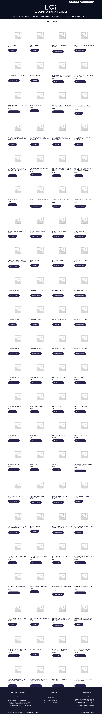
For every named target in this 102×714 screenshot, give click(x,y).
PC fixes (15, 16)
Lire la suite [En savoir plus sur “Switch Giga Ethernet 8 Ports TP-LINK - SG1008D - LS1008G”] (12, 236)
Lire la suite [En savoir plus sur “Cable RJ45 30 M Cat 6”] (12, 324)
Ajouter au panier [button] (58, 51)
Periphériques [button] (56, 16)
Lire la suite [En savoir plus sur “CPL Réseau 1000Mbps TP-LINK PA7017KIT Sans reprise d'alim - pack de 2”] (12, 144)
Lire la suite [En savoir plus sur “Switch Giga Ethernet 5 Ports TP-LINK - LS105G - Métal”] (56, 206)
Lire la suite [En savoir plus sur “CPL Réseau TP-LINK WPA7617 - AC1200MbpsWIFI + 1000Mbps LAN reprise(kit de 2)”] (56, 144)
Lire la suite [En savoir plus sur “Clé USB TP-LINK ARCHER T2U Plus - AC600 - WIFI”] (78, 532)
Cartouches (76, 16)
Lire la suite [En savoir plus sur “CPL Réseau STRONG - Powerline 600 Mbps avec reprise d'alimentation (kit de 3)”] (78, 175)
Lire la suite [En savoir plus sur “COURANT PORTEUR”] (34, 110)
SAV (84, 16)
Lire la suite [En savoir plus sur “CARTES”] (56, 469)
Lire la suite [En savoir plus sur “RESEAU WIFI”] (34, 469)
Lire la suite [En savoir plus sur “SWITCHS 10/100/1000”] (12, 204)
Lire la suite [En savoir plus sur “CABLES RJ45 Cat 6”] (34, 265)
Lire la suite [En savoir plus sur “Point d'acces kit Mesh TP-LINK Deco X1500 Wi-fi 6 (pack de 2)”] (78, 624)
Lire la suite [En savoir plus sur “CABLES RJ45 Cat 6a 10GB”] (56, 324)
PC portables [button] (25, 16)
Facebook (91, 705)
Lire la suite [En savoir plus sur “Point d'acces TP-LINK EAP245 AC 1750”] (34, 624)
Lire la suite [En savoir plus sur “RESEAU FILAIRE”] (12, 50)
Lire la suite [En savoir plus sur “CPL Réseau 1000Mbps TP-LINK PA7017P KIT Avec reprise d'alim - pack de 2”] (34, 144)
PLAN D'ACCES (54, 705)
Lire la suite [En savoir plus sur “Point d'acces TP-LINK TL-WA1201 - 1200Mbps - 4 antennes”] (12, 624)
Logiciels (66, 16)
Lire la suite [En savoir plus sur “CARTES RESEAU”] (34, 50)
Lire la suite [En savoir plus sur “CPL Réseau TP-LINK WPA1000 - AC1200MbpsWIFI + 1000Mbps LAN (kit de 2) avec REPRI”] (12, 175)
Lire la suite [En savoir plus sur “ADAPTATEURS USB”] (34, 80)
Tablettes (35, 16)
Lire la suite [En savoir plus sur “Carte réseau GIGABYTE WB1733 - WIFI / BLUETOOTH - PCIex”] (78, 501)
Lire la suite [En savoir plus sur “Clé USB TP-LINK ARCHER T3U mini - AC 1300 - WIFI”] (12, 562)
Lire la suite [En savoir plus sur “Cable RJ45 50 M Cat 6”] (34, 324)
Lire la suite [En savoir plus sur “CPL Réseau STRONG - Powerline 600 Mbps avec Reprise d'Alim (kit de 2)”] (56, 175)
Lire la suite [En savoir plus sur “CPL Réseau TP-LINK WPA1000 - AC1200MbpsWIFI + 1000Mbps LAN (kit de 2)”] (78, 144)
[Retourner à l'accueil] (51, 9)
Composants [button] (45, 16)
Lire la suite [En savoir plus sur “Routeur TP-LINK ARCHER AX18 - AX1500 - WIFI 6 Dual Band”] (12, 686)
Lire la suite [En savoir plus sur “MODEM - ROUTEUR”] (34, 654)
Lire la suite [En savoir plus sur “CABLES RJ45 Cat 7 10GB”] (34, 411)
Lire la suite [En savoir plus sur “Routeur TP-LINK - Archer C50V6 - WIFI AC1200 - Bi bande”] (56, 655)
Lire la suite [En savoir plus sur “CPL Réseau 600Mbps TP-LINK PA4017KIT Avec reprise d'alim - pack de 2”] (78, 113)
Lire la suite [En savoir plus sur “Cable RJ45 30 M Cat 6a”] (12, 411)
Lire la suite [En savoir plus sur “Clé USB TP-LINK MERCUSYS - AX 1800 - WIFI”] (56, 562)
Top (99, 711)
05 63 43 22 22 (74, 1)
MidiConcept (90, 712)
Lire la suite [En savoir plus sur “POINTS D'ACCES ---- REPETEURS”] (34, 591)
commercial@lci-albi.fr (87, 1)
